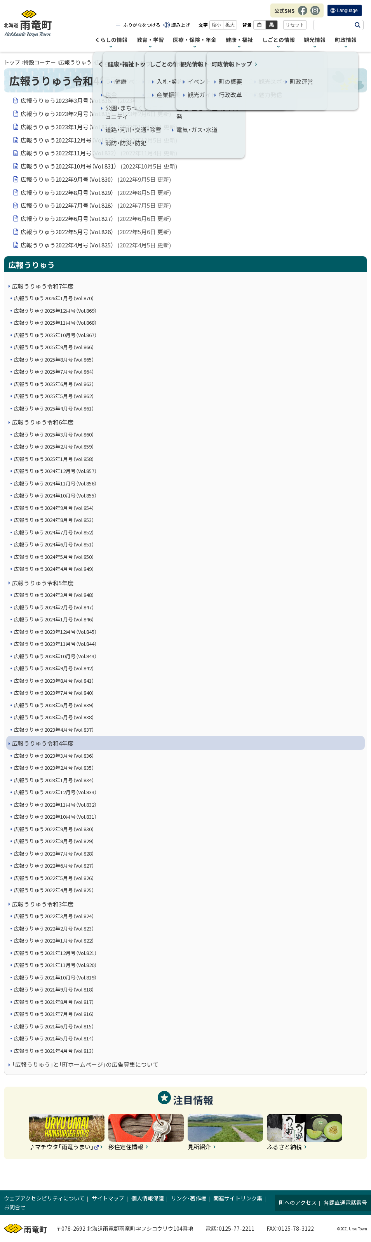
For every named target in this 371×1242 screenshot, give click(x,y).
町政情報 (346, 40)
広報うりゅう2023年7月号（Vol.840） (54, 692)
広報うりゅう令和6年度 (42, 422)
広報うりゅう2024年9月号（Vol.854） (54, 507)
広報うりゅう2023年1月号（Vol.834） (99, 127)
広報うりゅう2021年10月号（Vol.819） (55, 977)
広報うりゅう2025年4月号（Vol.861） (54, 408)
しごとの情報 (278, 40)
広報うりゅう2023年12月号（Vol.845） (55, 631)
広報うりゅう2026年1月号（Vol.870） (54, 298)
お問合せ (15, 1207)
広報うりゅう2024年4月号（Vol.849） (54, 568)
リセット (295, 25)
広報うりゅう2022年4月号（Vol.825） (96, 245)
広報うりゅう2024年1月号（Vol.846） (54, 619)
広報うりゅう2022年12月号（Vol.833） (99, 140)
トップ (12, 62)
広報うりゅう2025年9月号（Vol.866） (54, 347)
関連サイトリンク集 (237, 1198)
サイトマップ (108, 1198)
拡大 (230, 25)
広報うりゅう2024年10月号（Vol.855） (55, 495)
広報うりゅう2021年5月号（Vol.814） (54, 1038)
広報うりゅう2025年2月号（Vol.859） (54, 446)
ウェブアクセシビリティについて (44, 1198)
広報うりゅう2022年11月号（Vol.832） (99, 153)
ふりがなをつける (141, 24)
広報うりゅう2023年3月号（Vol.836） (96, 101)
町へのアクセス (298, 1202)
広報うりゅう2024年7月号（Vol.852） (54, 532)
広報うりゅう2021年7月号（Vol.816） (54, 1014)
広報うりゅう (75, 62)
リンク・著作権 (188, 1198)
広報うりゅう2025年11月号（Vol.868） (55, 322)
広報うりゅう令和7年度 (42, 286)
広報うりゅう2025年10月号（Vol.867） (55, 335)
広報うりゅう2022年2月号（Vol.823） (54, 928)
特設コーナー (39, 62)
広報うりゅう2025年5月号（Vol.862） (54, 396)
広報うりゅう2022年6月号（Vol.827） (96, 219)
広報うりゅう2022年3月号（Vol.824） (54, 916)
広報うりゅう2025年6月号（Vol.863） (54, 384)
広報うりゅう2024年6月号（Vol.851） (54, 544)
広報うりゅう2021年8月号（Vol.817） (54, 1001)
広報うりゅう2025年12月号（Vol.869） (55, 310)
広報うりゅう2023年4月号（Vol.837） (54, 729)
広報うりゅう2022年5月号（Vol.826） (96, 232)
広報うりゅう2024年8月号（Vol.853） (54, 520)
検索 (357, 25)
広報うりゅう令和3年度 (42, 904)
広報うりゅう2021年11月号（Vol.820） (55, 965)
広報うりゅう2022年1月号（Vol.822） (54, 940)
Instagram (315, 14)
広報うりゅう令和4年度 (42, 743)
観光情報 (315, 40)
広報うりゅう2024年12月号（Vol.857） (55, 471)
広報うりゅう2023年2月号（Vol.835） (96, 114)
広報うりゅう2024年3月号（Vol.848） (54, 594)
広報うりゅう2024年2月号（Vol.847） (54, 607)
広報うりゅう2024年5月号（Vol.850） (54, 556)
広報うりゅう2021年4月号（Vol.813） (54, 1050)
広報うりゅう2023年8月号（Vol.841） (54, 680)
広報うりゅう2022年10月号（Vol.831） (99, 166)
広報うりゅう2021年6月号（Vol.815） (54, 1026)
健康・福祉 (239, 40)
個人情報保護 (147, 1198)
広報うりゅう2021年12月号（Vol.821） (55, 953)
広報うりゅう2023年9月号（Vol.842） (54, 668)
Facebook (302, 14)
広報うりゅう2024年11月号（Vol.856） (55, 483)
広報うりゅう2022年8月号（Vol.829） (96, 193)
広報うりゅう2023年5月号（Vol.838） (54, 717)
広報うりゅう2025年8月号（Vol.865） (54, 359)
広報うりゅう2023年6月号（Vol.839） (54, 705)
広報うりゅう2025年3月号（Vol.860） (54, 434)
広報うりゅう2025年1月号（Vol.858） (54, 459)
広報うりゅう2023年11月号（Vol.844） (55, 643)
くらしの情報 (111, 40)
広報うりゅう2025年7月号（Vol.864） (54, 371)
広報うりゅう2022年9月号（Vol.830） (96, 179)
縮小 (216, 25)
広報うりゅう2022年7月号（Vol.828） (96, 205)
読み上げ (180, 24)
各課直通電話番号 (345, 1202)
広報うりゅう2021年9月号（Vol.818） (54, 989)
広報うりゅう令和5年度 (42, 583)
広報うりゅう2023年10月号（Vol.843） (55, 656)
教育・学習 (150, 40)
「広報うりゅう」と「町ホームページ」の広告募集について (85, 1064)
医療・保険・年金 (194, 40)
